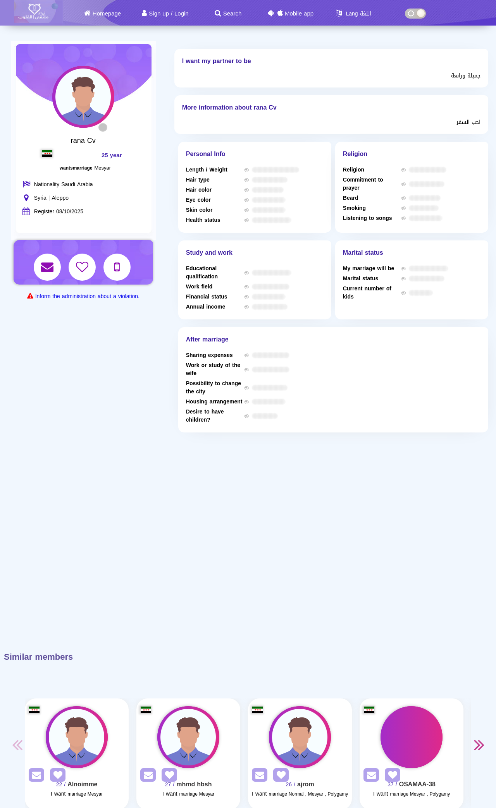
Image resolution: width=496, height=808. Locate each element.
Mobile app (299, 13)
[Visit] (77, 737)
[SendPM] (34, 776)
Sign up (159, 13)
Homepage (107, 13)
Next (479, 744)
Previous (17, 744)
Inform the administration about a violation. (87, 296)
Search (232, 13)
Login (181, 13)
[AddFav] (55, 776)
